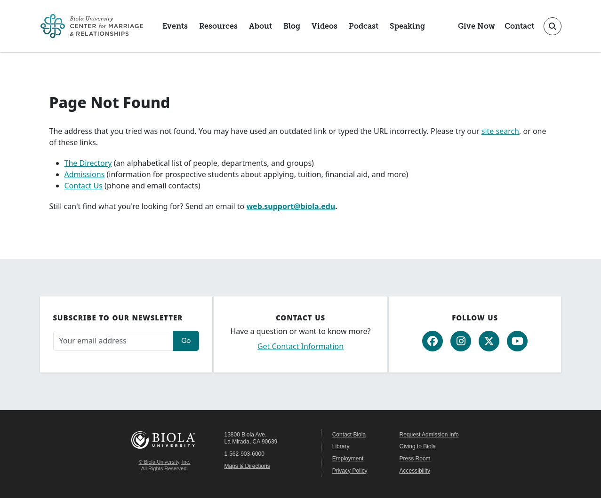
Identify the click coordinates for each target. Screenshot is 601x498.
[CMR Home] (92, 26)
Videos (324, 26)
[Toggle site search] (552, 26)
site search (500, 131)
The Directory (88, 163)
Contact (519, 26)
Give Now (476, 26)
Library (341, 446)
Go (186, 340)
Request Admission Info (429, 434)
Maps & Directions (247, 466)
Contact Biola (349, 434)
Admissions (84, 174)
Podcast (363, 26)
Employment (348, 458)
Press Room (415, 458)
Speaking (407, 26)
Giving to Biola (418, 446)
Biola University (164, 440)
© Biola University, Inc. (165, 462)
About (260, 26)
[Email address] (113, 341)
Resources (218, 26)
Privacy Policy (350, 470)
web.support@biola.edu (290, 206)
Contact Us (83, 185)
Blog (291, 26)
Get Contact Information (300, 346)
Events (175, 26)
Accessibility (415, 470)
